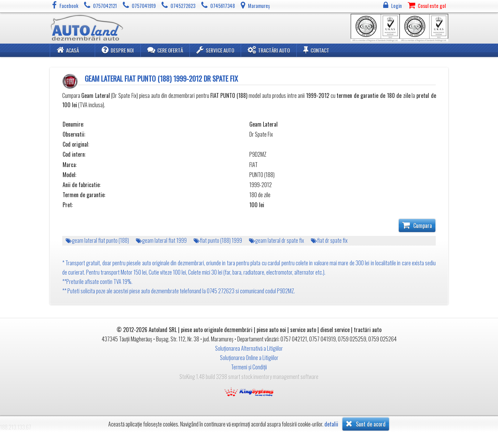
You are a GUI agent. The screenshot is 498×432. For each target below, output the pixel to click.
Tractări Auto (269, 50)
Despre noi (118, 50)
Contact (316, 50)
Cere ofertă (165, 50)
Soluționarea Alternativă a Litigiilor (249, 348)
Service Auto (215, 50)
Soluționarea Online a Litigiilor (249, 357)
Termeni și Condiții (249, 367)
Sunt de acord (366, 423)
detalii (331, 424)
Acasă (68, 50)
